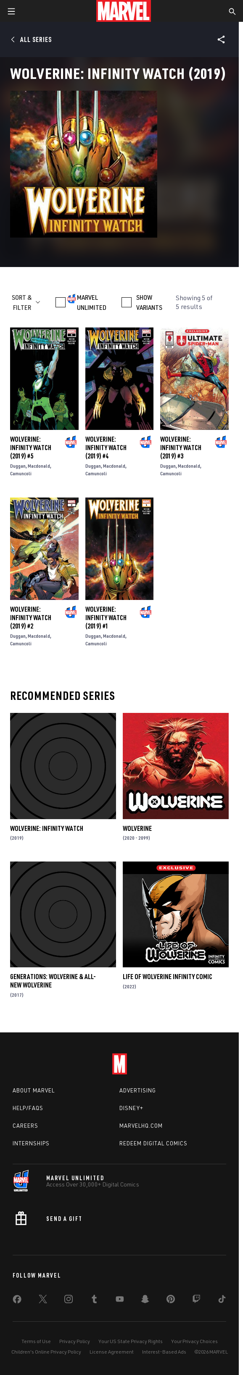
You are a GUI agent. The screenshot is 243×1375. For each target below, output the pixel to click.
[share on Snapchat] (145, 1300)
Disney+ (131, 1108)
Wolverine (137, 828)
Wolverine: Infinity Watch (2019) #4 (106, 447)
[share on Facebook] (17, 1301)
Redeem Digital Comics (153, 1143)
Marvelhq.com (141, 1125)
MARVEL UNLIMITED (91, 302)
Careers (25, 1125)
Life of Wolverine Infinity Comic (167, 976)
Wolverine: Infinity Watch (46, 828)
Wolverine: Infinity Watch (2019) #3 (180, 447)
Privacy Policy (74, 1341)
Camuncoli (21, 473)
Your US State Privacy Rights (130, 1341)
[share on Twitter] (43, 1300)
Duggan (18, 466)
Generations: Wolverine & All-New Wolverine (53, 980)
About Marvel (34, 1090)
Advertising (137, 1090)
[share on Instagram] (68, 1300)
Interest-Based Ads (164, 1352)
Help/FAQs (28, 1108)
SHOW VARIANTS (149, 302)
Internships (31, 1143)
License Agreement (112, 1352)
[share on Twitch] (196, 1300)
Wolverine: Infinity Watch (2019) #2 (30, 617)
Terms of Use (36, 1341)
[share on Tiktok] (222, 1300)
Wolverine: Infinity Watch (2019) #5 (30, 447)
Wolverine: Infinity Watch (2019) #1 (106, 617)
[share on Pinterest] (170, 1300)
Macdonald (39, 466)
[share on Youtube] (120, 1300)
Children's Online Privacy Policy (46, 1352)
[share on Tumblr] (94, 1300)
